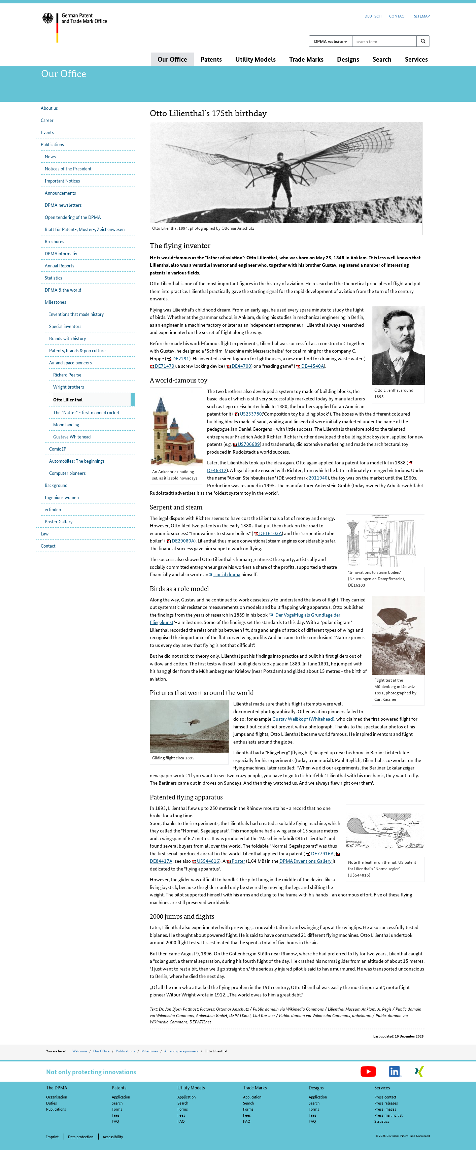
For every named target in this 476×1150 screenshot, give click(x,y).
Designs (316, 1087)
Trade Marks (255, 1087)
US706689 (246, 443)
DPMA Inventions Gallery (306, 860)
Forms (117, 1109)
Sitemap (422, 15)
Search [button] (382, 59)
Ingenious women (62, 497)
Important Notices (62, 180)
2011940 (318, 477)
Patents (119, 1087)
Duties (51, 1102)
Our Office (101, 1051)
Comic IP (57, 448)
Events (47, 132)
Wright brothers (68, 386)
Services (382, 1087)
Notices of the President (68, 168)
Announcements (60, 192)
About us (49, 107)
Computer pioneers (67, 472)
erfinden (53, 509)
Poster (236, 860)
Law (44, 533)
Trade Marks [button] (306, 59)
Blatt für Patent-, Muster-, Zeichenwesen (85, 229)
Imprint (52, 1136)
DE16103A (268, 533)
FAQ (115, 1121)
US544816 (205, 860)
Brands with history (67, 338)
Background (56, 485)
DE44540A (310, 365)
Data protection (80, 1136)
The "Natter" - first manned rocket (86, 412)
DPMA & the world (63, 289)
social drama (224, 574)
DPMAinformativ (61, 253)
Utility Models (191, 1087)
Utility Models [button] (255, 59)
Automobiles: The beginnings (77, 460)
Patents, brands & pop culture (77, 350)
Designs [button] (348, 59)
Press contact (385, 1096)
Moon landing (66, 424)
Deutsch (373, 15)
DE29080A (180, 540)
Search (117, 1102)
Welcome (79, 1051)
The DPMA (56, 1087)
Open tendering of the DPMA (73, 216)
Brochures (54, 241)
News (50, 156)
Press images (385, 1109)
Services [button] (416, 59)
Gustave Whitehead (72, 436)
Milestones (55, 301)
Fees (116, 1115)
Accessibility (113, 1136)
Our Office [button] (172, 59)
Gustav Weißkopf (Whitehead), (303, 718)
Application (121, 1096)
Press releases (386, 1102)
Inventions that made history (76, 313)
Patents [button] (211, 59)
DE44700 (239, 365)
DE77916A (320, 853)
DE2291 (178, 358)
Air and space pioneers (70, 362)
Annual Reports (59, 265)
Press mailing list (388, 1115)
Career (47, 120)
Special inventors (65, 326)
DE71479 (162, 365)
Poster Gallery (58, 521)
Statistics (53, 277)
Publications (52, 144)
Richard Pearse (67, 374)
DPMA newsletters (63, 204)
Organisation (56, 1096)
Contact (397, 15)
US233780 (248, 413)
